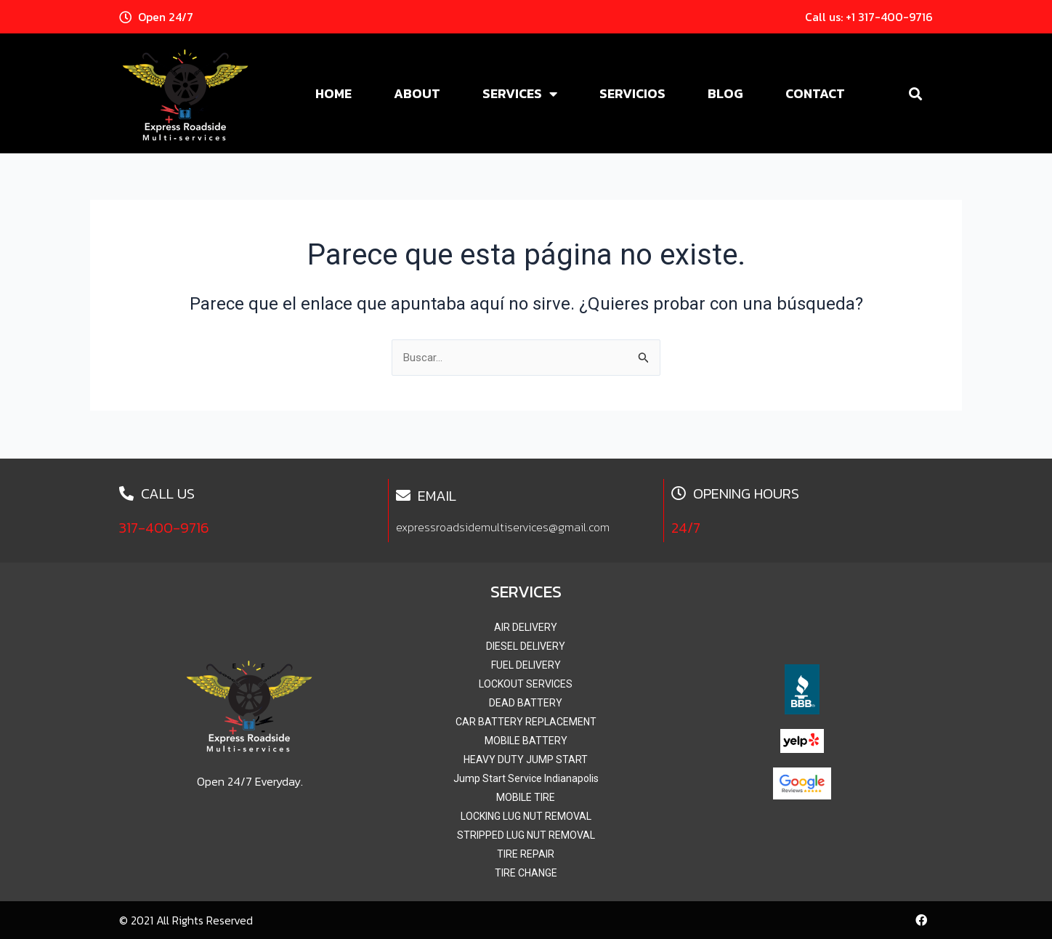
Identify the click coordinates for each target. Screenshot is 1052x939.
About (417, 93)
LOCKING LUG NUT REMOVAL (526, 816)
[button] (915, 93)
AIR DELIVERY (525, 627)
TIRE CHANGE (526, 873)
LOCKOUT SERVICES (525, 684)
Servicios (632, 93)
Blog (725, 93)
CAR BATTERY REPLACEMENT (526, 722)
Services (519, 94)
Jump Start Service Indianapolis (526, 778)
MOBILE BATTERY (526, 740)
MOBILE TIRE (525, 797)
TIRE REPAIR (525, 854)
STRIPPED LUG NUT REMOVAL (526, 835)
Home (333, 93)
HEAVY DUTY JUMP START (526, 759)
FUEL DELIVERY (526, 665)
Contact (815, 93)
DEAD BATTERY (525, 703)
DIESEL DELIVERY (525, 646)
